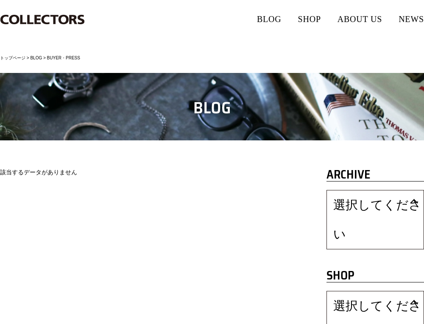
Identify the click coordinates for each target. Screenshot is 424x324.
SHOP (309, 19)
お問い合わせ (187, 315)
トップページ (12, 58)
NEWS (411, 19)
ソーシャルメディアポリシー (107, 315)
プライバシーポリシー (49, 315)
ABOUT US (360, 19)
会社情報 (9, 315)
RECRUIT (155, 315)
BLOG (269, 19)
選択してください (353, 201)
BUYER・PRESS (63, 58)
